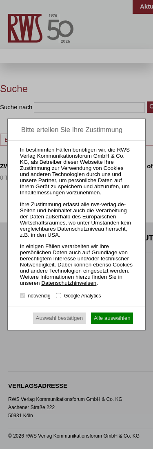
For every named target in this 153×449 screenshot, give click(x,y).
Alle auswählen (112, 318)
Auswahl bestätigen (59, 318)
